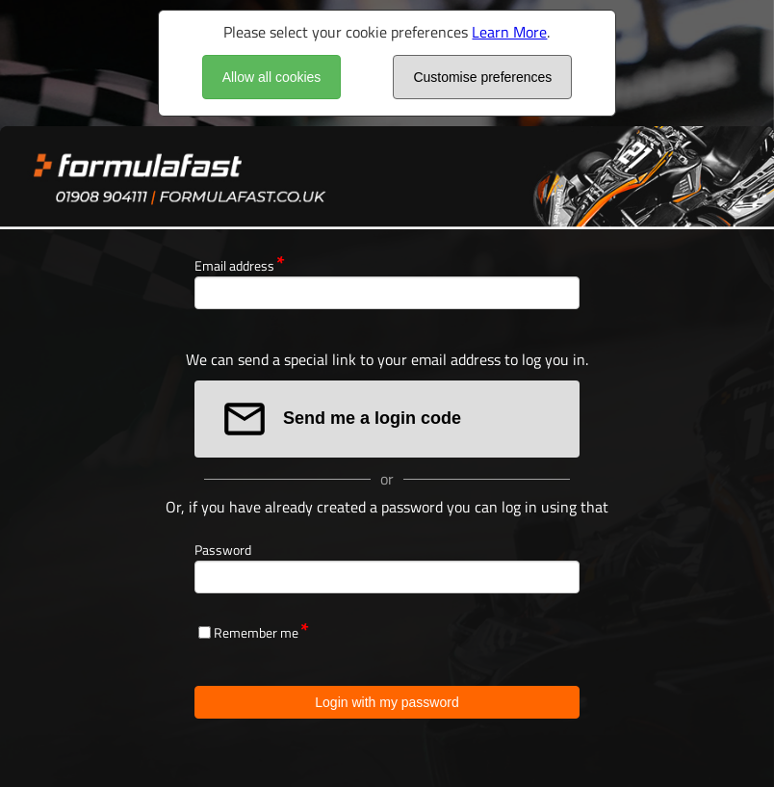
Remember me (256, 632)
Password (222, 549)
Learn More (509, 31)
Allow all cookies (272, 77)
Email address (234, 265)
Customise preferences (482, 77)
